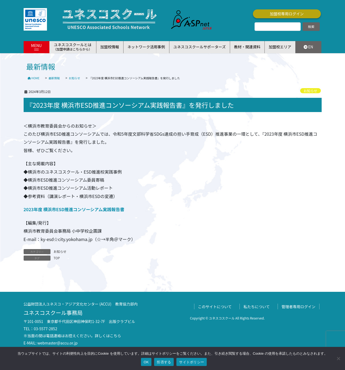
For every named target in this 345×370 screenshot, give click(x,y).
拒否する (164, 362)
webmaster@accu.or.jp (57, 343)
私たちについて (257, 306)
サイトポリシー (191, 362)
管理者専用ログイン (298, 306)
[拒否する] (338, 358)
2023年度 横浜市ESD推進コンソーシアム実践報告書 (74, 209)
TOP (57, 258)
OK (146, 362)
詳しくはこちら (108, 335)
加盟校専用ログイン (287, 13)
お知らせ (310, 90)
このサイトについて (215, 306)
